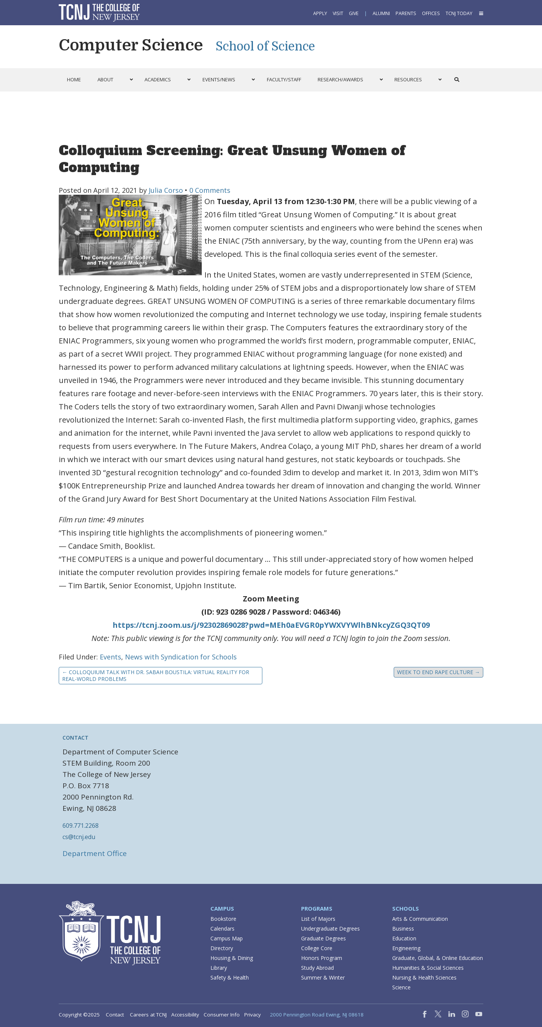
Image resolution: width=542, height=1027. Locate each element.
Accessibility (185, 1014)
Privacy (252, 1014)
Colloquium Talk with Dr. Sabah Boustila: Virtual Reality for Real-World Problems (155, 675)
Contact (115, 1014)
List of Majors (318, 918)
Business (403, 928)
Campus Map (226, 938)
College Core (316, 948)
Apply (320, 13)
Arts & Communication (420, 918)
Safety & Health (229, 977)
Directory (221, 948)
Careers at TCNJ (148, 1014)
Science (401, 987)
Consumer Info (222, 1014)
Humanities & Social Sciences (428, 967)
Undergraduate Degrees (330, 928)
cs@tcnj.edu (78, 837)
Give (354, 13)
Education (404, 938)
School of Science (265, 46)
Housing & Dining (231, 957)
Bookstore (223, 918)
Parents (406, 13)
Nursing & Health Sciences (424, 977)
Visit (338, 13)
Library (218, 967)
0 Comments (209, 190)
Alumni (381, 13)
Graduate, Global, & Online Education (437, 957)
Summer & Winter (323, 977)
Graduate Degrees (323, 938)
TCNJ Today (459, 13)
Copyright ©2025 (79, 1014)
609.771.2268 (80, 825)
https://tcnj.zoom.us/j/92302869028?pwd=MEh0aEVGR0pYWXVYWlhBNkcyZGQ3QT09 (271, 625)
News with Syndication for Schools (181, 656)
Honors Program (321, 957)
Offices (431, 13)
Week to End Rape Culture (438, 672)
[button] (480, 13)
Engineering (406, 948)
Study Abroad (317, 967)
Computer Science (131, 45)
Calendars (222, 928)
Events (110, 656)
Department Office (94, 853)
